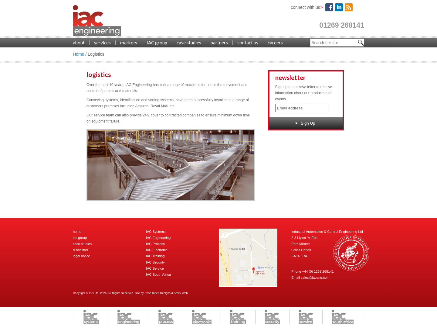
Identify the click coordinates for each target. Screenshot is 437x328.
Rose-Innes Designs (157, 293)
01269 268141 (341, 25)
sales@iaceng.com (315, 277)
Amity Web (181, 293)
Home (78, 54)
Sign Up (305, 123)
